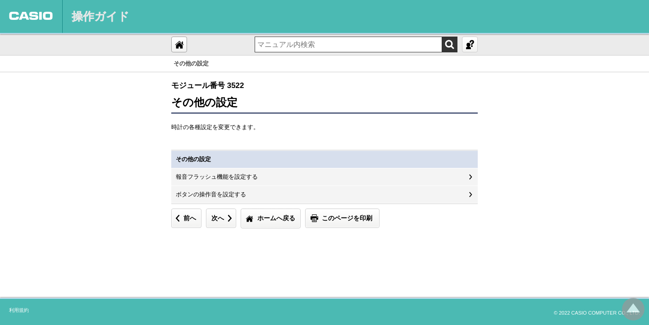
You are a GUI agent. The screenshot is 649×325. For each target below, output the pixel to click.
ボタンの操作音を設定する (211, 194)
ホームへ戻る (276, 218)
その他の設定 (193, 159)
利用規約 (19, 310)
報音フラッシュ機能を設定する (217, 176)
